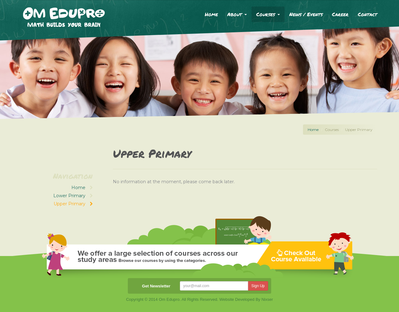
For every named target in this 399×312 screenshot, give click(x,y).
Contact (367, 14)
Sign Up (258, 286)
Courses (268, 14)
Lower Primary (73, 195)
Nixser (267, 299)
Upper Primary (73, 204)
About (237, 14)
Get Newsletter (156, 286)
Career (340, 14)
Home (211, 14)
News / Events (306, 14)
